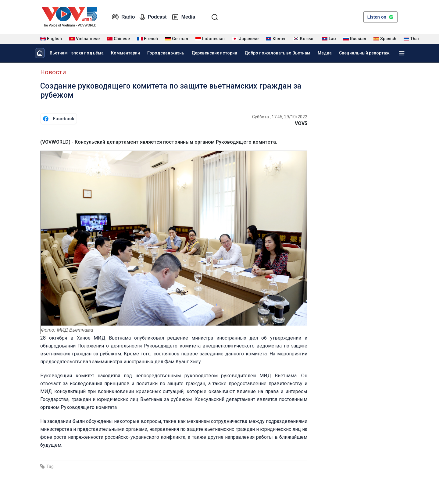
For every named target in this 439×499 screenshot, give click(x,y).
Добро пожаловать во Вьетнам (277, 53)
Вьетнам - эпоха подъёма (77, 53)
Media (183, 17)
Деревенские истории (214, 53)
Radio (123, 17)
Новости (53, 72)
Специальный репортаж (364, 53)
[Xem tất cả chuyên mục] (402, 53)
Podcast (153, 17)
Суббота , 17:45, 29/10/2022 (279, 116)
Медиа (325, 53)
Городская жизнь (165, 53)
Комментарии (125, 53)
